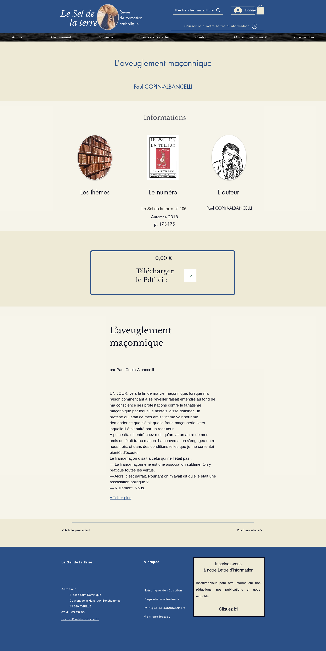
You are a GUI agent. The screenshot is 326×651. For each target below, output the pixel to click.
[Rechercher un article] (198, 10)
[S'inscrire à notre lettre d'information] (217, 26)
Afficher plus (120, 498)
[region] (114, 17)
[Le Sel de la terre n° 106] (164, 208)
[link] (260, 10)
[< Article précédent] (76, 530)
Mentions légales (157, 616)
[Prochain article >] (249, 530)
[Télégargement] (190, 275)
